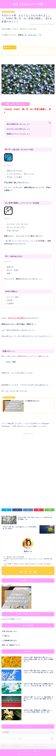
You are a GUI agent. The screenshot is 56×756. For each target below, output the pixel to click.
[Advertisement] (28, 454)
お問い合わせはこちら (9, 631)
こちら (3, 619)
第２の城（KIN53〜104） (8, 11)
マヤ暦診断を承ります (9, 640)
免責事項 (35, 751)
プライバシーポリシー (24, 751)
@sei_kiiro (32, 35)
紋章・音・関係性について (11, 645)
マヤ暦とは (5, 636)
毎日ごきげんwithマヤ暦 (28, 4)
